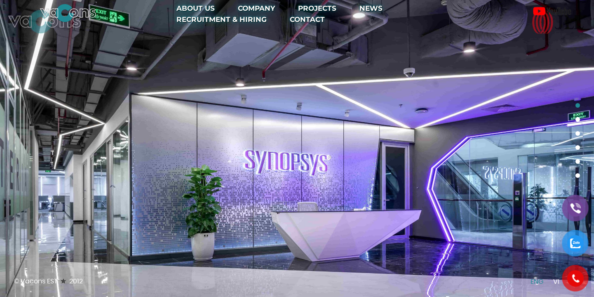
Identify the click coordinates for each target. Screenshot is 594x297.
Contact (307, 19)
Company (256, 8)
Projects (317, 8)
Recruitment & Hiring (221, 19)
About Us (195, 8)
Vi (556, 281)
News (371, 8)
